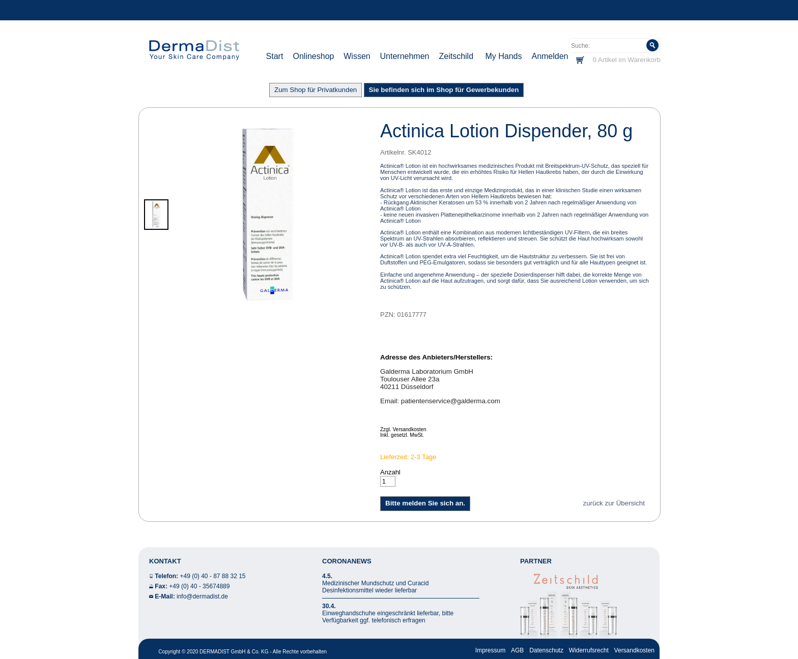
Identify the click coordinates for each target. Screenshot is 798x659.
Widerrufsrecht (589, 650)
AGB (517, 650)
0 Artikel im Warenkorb (626, 60)
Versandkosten (634, 650)
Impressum (490, 650)
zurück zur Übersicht (614, 503)
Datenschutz (546, 650)
